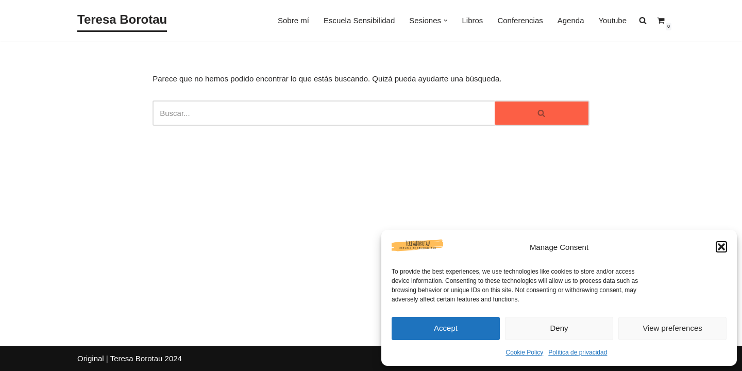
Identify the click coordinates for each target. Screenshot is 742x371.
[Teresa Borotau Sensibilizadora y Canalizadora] (122, 20)
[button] (721, 247)
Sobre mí (293, 20)
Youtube (612, 20)
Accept (446, 328)
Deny (559, 328)
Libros (472, 20)
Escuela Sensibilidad (359, 20)
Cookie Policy (525, 352)
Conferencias (520, 20)
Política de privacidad (577, 352)
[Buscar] (324, 113)
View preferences (672, 328)
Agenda (571, 20)
